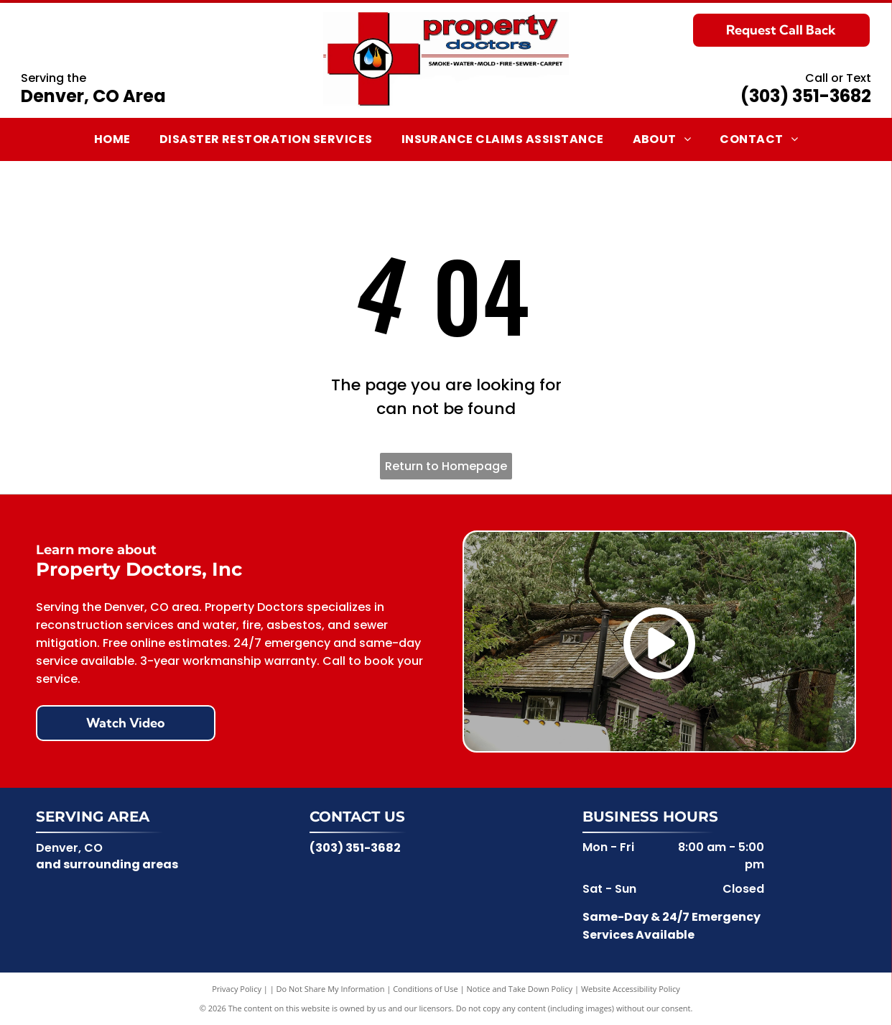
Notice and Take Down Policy (520, 988)
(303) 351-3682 (805, 96)
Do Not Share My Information (331, 988)
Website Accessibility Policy (630, 988)
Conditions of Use (425, 988)
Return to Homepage (446, 466)
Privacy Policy (236, 988)
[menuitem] (112, 139)
